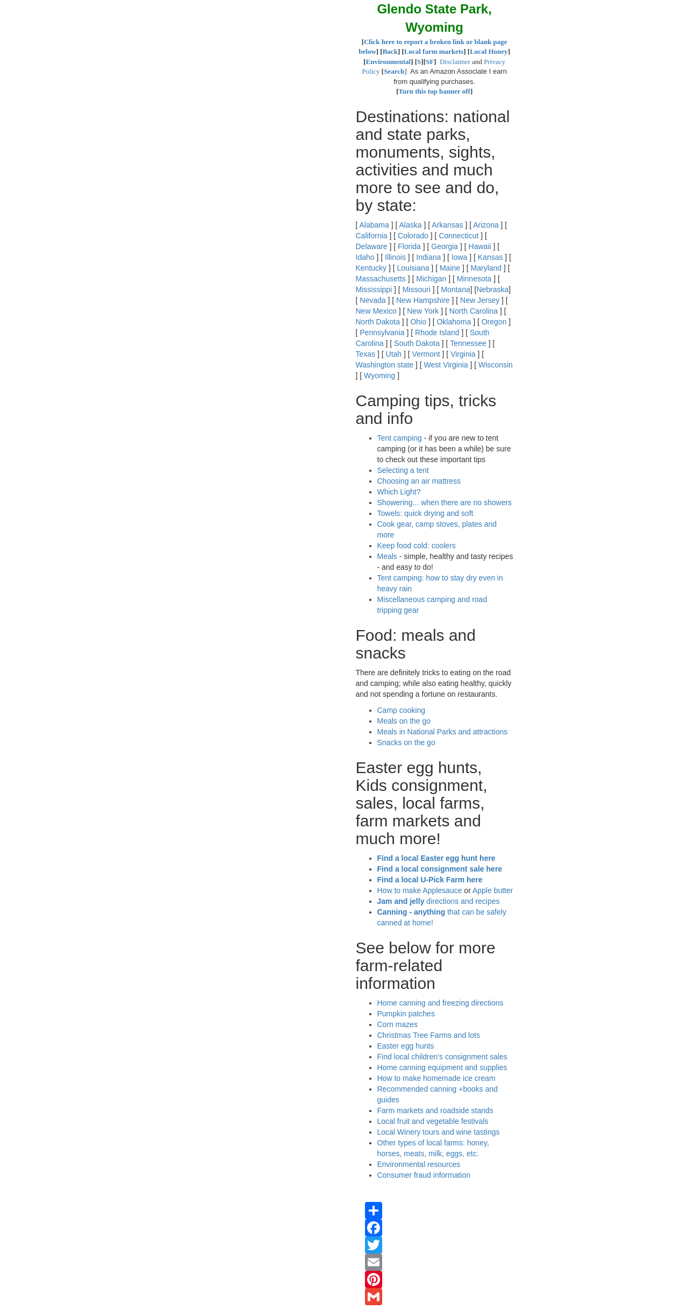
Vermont (426, 354)
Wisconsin (495, 364)
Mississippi (374, 289)
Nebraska (492, 289)
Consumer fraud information (424, 1175)
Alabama (374, 225)
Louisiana (413, 268)
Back (390, 51)
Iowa (460, 257)
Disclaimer (455, 62)
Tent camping (399, 438)
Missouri (417, 289)
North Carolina (473, 311)
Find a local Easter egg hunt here (436, 858)
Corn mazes (397, 1024)
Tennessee (468, 343)
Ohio (418, 321)
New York (423, 311)
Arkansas (447, 225)
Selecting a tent (403, 470)
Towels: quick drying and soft (425, 513)
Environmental (388, 62)
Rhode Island (437, 332)
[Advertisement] (102, 43)
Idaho (365, 257)
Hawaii (480, 246)
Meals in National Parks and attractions (442, 731)
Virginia (462, 354)
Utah (394, 354)
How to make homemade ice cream (436, 1078)
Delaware (372, 246)
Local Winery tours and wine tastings (438, 1132)
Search (394, 71)
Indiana (428, 257)
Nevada (372, 300)
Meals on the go (404, 721)
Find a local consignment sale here (440, 869)
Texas (366, 354)
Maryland (486, 268)
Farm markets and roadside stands (435, 1110)
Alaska (410, 225)
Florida (409, 246)
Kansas (490, 257)
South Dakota (417, 343)
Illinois (395, 257)
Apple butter (492, 890)
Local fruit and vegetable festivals (433, 1121)
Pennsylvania (382, 332)
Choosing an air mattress (419, 481)
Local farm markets (433, 51)
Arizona (485, 225)
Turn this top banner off (434, 91)
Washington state (385, 364)
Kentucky (371, 268)
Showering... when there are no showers (444, 502)
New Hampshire (423, 300)
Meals (387, 556)
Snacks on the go (406, 742)
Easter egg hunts (405, 1046)
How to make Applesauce (419, 890)
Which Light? (399, 491)
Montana (455, 289)
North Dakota (378, 321)
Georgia (444, 246)
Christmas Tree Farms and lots (428, 1035)
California (372, 235)
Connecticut (458, 235)
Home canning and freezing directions (440, 1003)
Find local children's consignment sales (442, 1056)
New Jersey (479, 300)
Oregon (494, 321)
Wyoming (379, 375)
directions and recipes (438, 901)
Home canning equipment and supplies (442, 1067)
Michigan (431, 278)
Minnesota (474, 278)
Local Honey (488, 51)
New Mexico (376, 311)
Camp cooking (401, 710)
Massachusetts (381, 278)
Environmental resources (419, 1164)
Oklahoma (453, 321)
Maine (450, 268)
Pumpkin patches (406, 1013)
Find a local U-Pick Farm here (430, 879)
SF (430, 62)
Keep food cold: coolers (416, 545)
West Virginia (446, 364)
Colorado (413, 235)
